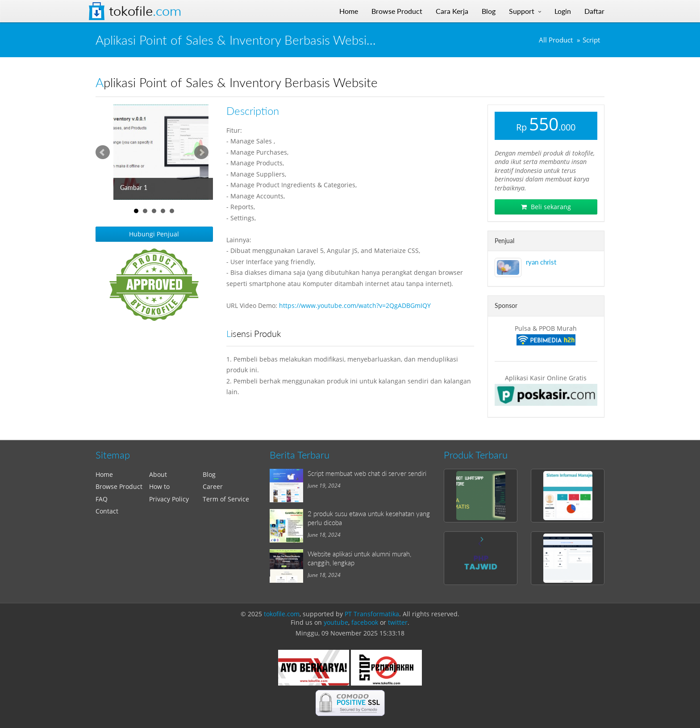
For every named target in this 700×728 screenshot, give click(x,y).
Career (213, 486)
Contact (107, 511)
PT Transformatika (372, 614)
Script (591, 40)
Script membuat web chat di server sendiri (367, 473)
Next (201, 152)
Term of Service (226, 499)
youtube (336, 622)
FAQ (102, 499)
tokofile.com (282, 614)
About (158, 474)
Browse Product (119, 486)
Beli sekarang (546, 206)
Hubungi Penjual (154, 234)
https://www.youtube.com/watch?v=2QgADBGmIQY (355, 305)
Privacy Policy (169, 499)
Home (104, 474)
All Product (556, 40)
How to (159, 486)
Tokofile (145, 11)
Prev (103, 152)
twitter (398, 622)
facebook (364, 622)
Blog (209, 474)
